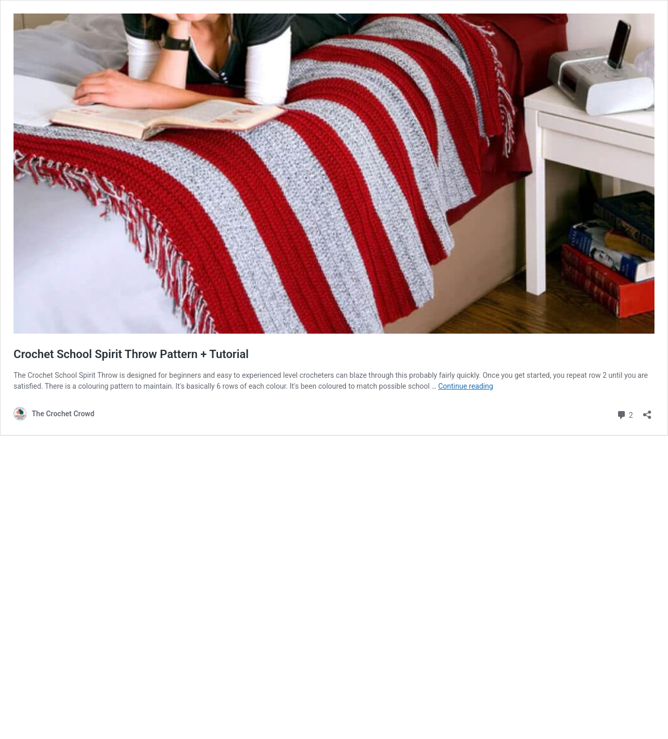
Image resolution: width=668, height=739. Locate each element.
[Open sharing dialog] (647, 411)
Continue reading (465, 386)
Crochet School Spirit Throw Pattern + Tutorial (131, 354)
